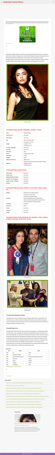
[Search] (53, 2)
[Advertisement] (27, 11)
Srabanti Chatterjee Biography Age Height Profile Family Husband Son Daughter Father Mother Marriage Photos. (25, 399)
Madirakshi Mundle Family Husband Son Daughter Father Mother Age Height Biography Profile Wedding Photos (25, 390)
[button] (6, 45)
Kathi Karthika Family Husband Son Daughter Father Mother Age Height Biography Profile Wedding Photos (24, 407)
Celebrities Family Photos (13, 2)
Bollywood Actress (9, 366)
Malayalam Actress (17, 366)
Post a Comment (9, 375)
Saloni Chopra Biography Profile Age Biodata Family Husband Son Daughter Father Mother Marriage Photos (24, 382)
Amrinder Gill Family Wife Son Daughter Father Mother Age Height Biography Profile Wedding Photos (23, 401)
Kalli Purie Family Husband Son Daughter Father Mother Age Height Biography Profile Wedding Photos (23, 388)
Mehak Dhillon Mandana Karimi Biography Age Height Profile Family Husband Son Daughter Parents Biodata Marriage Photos (27, 396)
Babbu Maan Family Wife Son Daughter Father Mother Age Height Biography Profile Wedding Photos (23, 393)
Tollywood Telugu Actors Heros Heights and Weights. (15, 385)
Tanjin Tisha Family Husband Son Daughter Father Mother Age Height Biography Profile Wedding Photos (24, 404)
